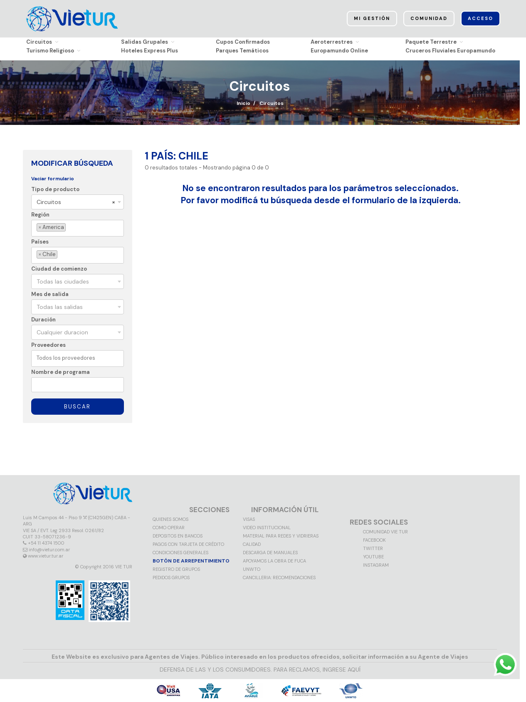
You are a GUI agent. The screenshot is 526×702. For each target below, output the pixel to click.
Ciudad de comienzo (59, 268)
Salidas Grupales (147, 41)
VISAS (249, 519)
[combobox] (77, 201)
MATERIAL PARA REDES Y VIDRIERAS (281, 536)
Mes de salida (50, 294)
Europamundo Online (339, 50)
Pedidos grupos (171, 577)
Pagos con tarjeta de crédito (188, 544)
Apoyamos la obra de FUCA (274, 561)
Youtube (373, 557)
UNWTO (251, 569)
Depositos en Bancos (177, 536)
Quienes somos (170, 519)
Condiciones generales (180, 552)
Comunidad (428, 19)
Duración (43, 319)
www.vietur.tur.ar (45, 556)
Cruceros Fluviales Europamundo (450, 50)
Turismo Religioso (53, 50)
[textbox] (69, 227)
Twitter (373, 548)
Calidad (252, 544)
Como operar (169, 527)
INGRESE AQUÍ (342, 669)
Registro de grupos (176, 569)
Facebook (374, 540)
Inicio (243, 103)
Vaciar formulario (52, 178)
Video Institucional (267, 527)
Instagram (376, 565)
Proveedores (48, 345)
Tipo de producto (55, 189)
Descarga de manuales (270, 552)
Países (40, 241)
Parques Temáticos (242, 50)
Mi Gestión (372, 19)
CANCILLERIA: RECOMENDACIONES (279, 577)
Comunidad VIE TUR (385, 532)
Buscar (77, 406)
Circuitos (42, 41)
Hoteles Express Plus (149, 50)
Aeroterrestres (335, 41)
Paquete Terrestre (434, 41)
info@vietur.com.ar (49, 550)
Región (40, 214)
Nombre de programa (60, 372)
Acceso (480, 19)
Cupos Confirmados (243, 41)
